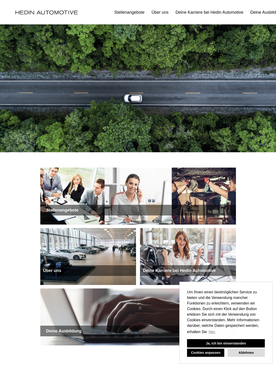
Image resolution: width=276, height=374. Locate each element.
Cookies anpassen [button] (205, 352)
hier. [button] (212, 332)
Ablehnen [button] (246, 352)
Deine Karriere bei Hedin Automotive (209, 12)
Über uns (160, 12)
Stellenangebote (129, 12)
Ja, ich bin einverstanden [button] (226, 343)
